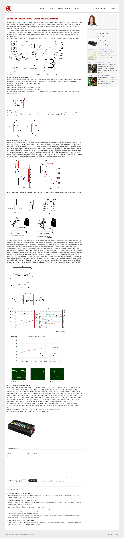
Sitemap (116, 534)
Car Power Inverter (100, 8)
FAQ (89, 8)
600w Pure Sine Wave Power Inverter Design (21, 520)
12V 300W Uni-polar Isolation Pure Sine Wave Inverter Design (26, 507)
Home (52, 8)
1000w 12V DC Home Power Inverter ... (99, 75)
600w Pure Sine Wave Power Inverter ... (99, 62)
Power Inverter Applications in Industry (19, 493)
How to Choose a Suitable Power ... (98, 37)
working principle (57, 34)
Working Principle (71, 8)
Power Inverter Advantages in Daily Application (22, 500)
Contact (113, 8)
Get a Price (110, 534)
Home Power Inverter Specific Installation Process (23, 514)
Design (82, 8)
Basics (59, 8)
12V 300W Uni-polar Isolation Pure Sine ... (100, 49)
